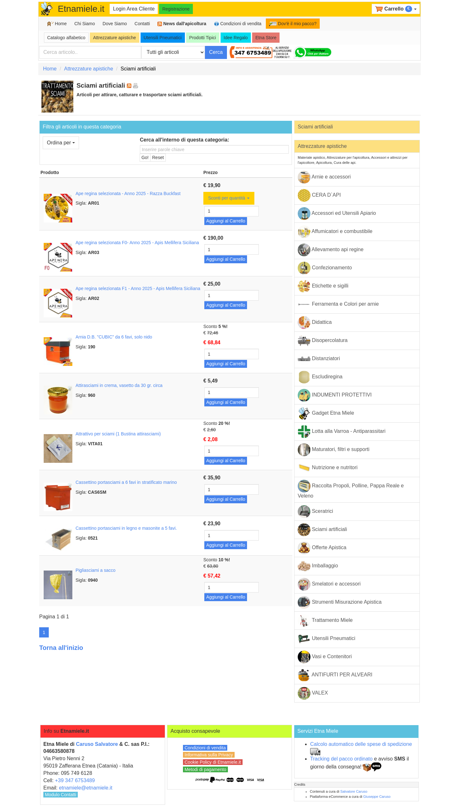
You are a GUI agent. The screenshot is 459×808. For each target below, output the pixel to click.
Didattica (315, 322)
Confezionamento (325, 268)
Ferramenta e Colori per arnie (338, 304)
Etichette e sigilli (323, 286)
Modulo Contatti (60, 794)
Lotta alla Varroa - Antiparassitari (341, 431)
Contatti (142, 23)
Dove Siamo (115, 23)
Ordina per (61, 142)
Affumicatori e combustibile (335, 231)
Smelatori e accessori (329, 584)
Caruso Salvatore (97, 744)
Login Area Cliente (134, 8)
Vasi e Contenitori (325, 657)
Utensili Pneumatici (163, 37)
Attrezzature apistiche (114, 37)
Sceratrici (315, 511)
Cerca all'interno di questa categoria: (184, 139)
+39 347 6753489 (75, 780)
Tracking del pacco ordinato (341, 758)
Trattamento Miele (325, 620)
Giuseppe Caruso (377, 796)
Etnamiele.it (81, 9)
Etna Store (265, 37)
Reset (158, 157)
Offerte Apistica (322, 548)
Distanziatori (319, 359)
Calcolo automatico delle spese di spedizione (361, 744)
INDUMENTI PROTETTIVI (335, 395)
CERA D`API (319, 195)
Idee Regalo (236, 37)
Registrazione (176, 8)
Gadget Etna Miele (326, 413)
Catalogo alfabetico (66, 37)
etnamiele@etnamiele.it (85, 787)
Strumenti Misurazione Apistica (340, 602)
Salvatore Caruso (353, 791)
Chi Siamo (84, 23)
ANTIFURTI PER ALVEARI (335, 675)
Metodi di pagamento (205, 769)
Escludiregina (320, 377)
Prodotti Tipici (202, 37)
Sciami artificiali (315, 126)
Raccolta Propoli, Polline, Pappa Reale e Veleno (351, 489)
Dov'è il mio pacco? (293, 23)
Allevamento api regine (330, 250)
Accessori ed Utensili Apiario (337, 213)
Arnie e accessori (324, 177)
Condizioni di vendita (237, 23)
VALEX (313, 693)
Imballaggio (318, 566)
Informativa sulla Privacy (209, 754)
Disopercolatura (323, 340)
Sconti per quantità (229, 197)
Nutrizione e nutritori (328, 468)
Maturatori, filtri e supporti (333, 449)
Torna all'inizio (61, 647)
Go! (145, 157)
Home (57, 23)
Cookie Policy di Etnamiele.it (213, 762)
